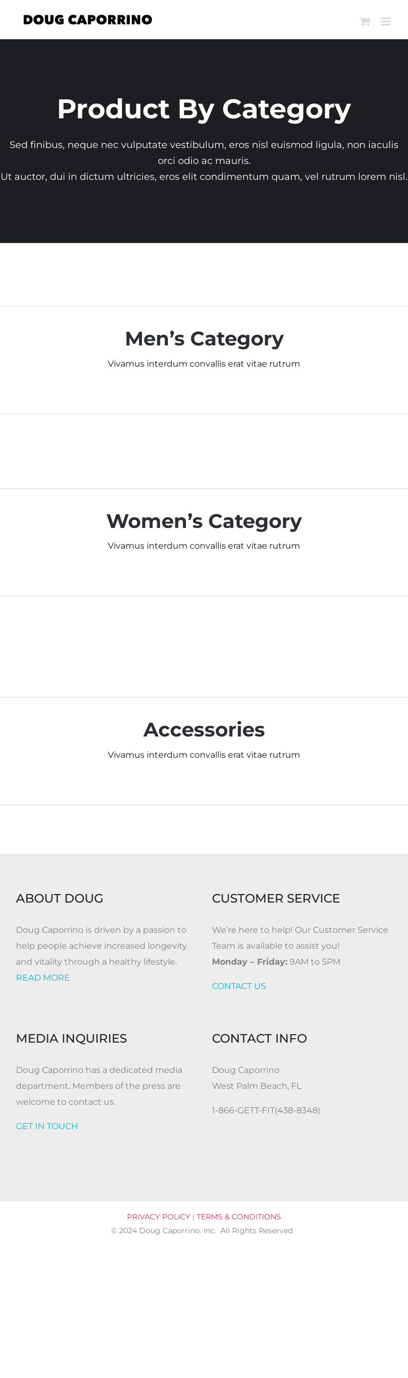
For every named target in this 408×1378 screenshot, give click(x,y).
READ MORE (43, 978)
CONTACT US (239, 986)
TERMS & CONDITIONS (239, 1216)
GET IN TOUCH (47, 1126)
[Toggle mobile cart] (365, 21)
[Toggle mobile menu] (386, 21)
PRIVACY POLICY (158, 1216)
